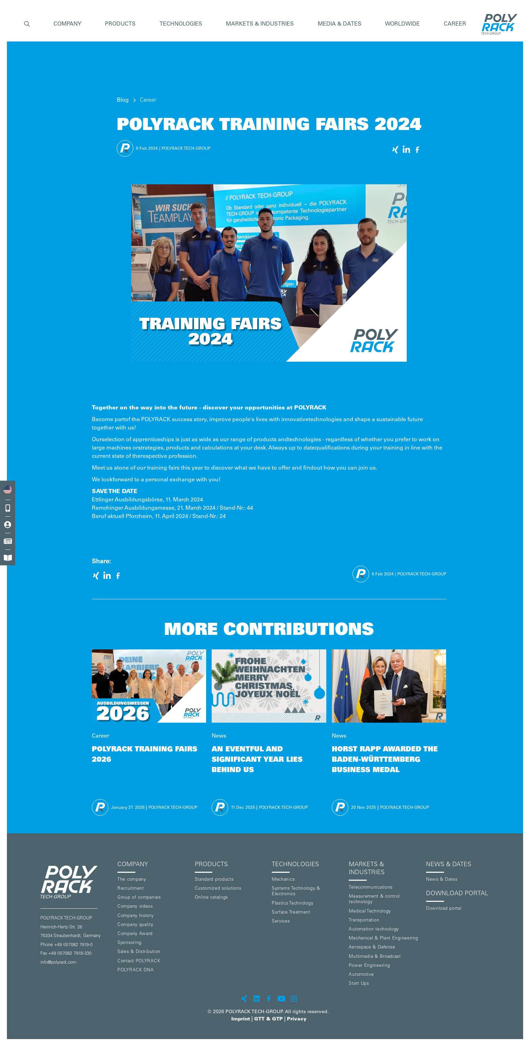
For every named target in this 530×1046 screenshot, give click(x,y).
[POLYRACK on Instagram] (294, 998)
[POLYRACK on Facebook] (269, 998)
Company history (135, 916)
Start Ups (359, 984)
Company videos (135, 907)
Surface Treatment (291, 912)
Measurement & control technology (374, 900)
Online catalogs (211, 898)
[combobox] (7, 489)
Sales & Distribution (139, 952)
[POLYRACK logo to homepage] (76, 882)
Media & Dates (340, 24)
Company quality (135, 925)
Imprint (240, 1019)
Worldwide (402, 24)
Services (281, 921)
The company (131, 880)
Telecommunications (371, 888)
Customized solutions (218, 889)
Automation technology (374, 929)
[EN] (7, 489)
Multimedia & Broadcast (375, 957)
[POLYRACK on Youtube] (281, 998)
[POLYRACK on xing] (244, 998)
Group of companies (139, 898)
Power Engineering (369, 966)
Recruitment (130, 889)
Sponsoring (129, 943)
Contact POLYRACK (138, 961)
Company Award (135, 934)
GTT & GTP (268, 1019)
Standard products (214, 880)
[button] (26, 24)
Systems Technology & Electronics (296, 892)
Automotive (361, 975)
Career (455, 24)
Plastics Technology (292, 903)
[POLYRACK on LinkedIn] (256, 998)
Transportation (364, 920)
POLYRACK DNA (135, 970)
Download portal (444, 909)
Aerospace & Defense (372, 947)
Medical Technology (370, 911)
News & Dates (441, 880)
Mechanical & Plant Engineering (383, 938)
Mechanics (283, 880)
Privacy (297, 1019)
